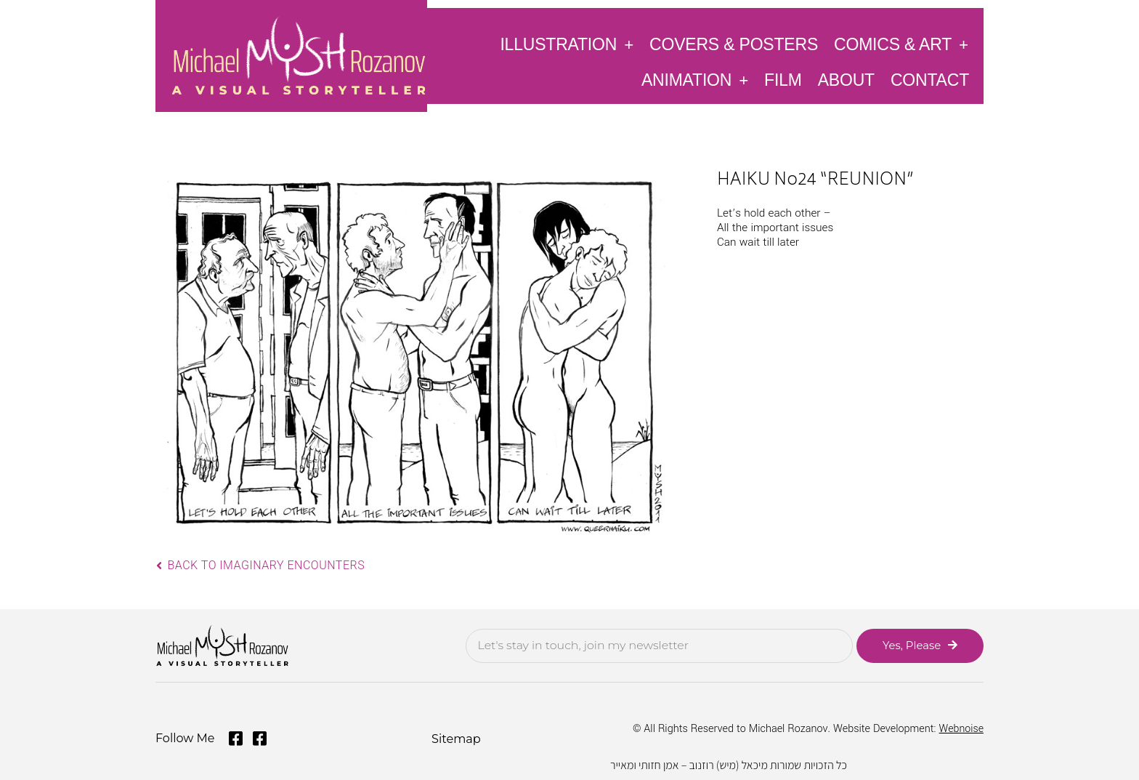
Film (783, 80)
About (846, 80)
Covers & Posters (733, 44)
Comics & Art (901, 44)
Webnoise (961, 728)
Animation (694, 79)
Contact (930, 80)
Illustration (566, 44)
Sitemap (455, 738)
